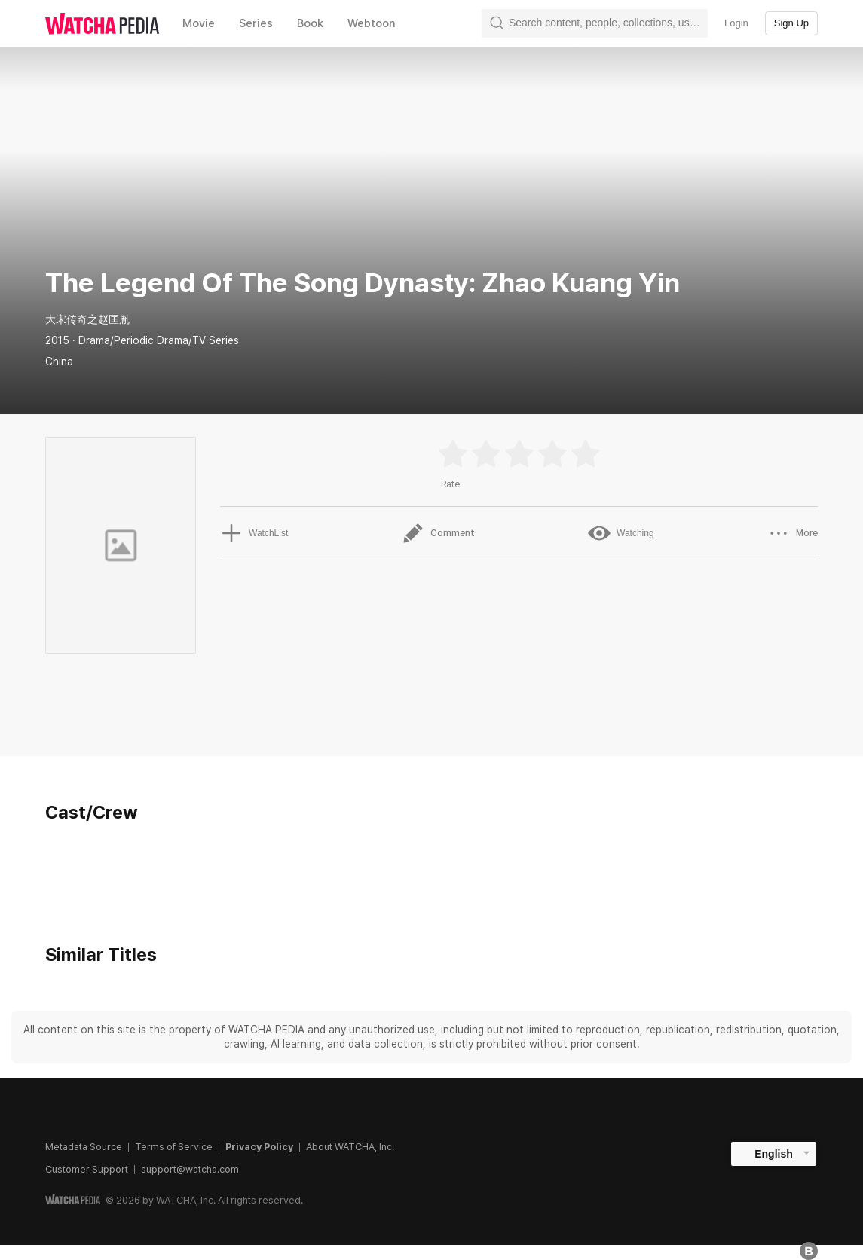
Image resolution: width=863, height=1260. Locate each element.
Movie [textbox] (198, 23)
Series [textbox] (256, 23)
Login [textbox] (736, 23)
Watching (621, 533)
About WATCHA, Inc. (350, 1146)
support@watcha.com (190, 1169)
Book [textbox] (310, 23)
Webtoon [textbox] (371, 23)
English (773, 1154)
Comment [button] (438, 533)
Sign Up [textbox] (791, 23)
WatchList (254, 533)
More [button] (792, 533)
